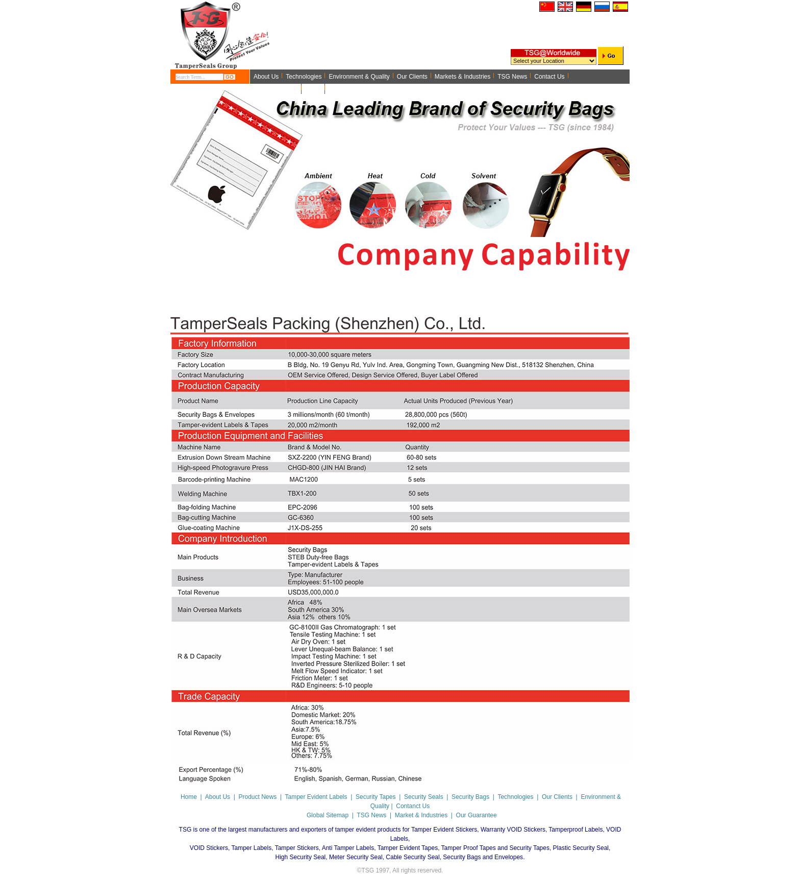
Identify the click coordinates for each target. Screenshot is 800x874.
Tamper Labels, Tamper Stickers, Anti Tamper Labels (302, 848)
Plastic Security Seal (581, 848)
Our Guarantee (476, 815)
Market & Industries (421, 815)
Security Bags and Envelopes (483, 857)
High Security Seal (301, 857)
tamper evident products (368, 829)
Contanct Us (413, 806)
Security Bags (470, 796)
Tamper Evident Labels (316, 796)
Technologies (515, 796)
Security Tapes (376, 796)
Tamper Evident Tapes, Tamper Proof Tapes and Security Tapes (463, 848)
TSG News (512, 76)
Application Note (276, 88)
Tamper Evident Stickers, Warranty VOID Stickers (478, 829)
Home (313, 88)
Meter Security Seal (356, 857)
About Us (217, 796)
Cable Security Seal (412, 857)
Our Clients (412, 76)
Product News (258, 796)
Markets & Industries (462, 76)
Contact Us (549, 76)
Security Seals (423, 796)
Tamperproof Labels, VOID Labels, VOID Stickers (405, 839)
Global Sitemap (327, 815)
